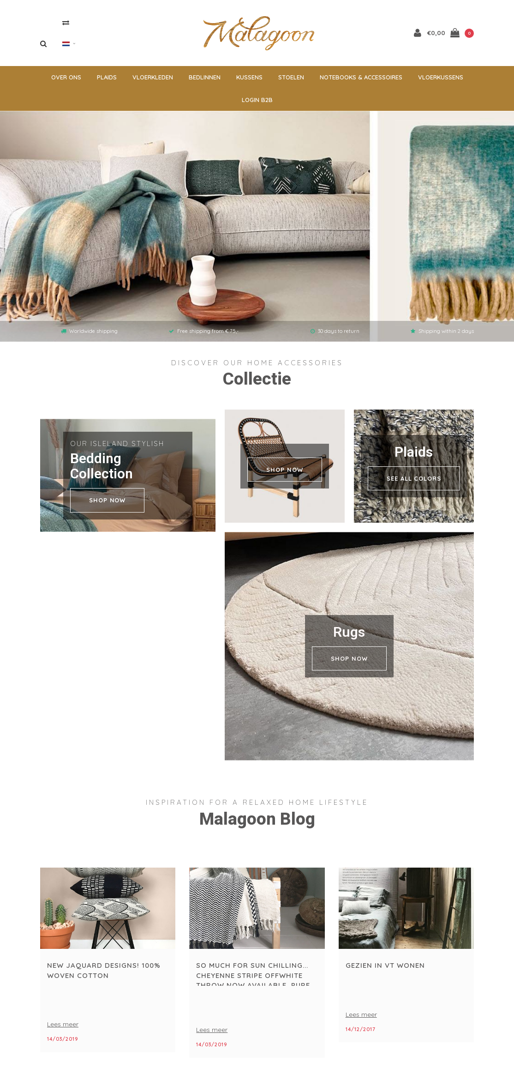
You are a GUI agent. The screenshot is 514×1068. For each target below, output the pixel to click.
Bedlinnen (205, 80)
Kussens (249, 80)
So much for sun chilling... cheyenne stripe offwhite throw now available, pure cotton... (253, 977)
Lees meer (62, 1028)
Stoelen (291, 80)
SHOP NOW (284, 473)
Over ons (66, 80)
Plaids (107, 80)
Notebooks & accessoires (361, 80)
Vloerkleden (152, 80)
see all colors (414, 481)
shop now (107, 503)
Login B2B (257, 103)
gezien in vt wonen (385, 969)
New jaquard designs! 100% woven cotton (104, 974)
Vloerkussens (440, 80)
